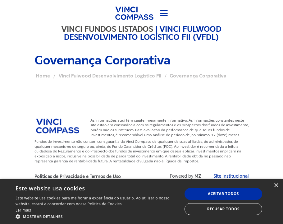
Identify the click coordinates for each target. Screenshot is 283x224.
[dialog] (141, 201)
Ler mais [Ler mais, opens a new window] (23, 210)
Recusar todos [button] (223, 209)
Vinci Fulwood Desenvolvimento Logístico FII (110, 75)
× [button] (276, 185)
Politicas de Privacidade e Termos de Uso (77, 176)
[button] (96, 216)
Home (43, 75)
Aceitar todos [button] (223, 193)
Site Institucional (231, 176)
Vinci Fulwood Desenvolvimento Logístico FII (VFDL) (142, 33)
